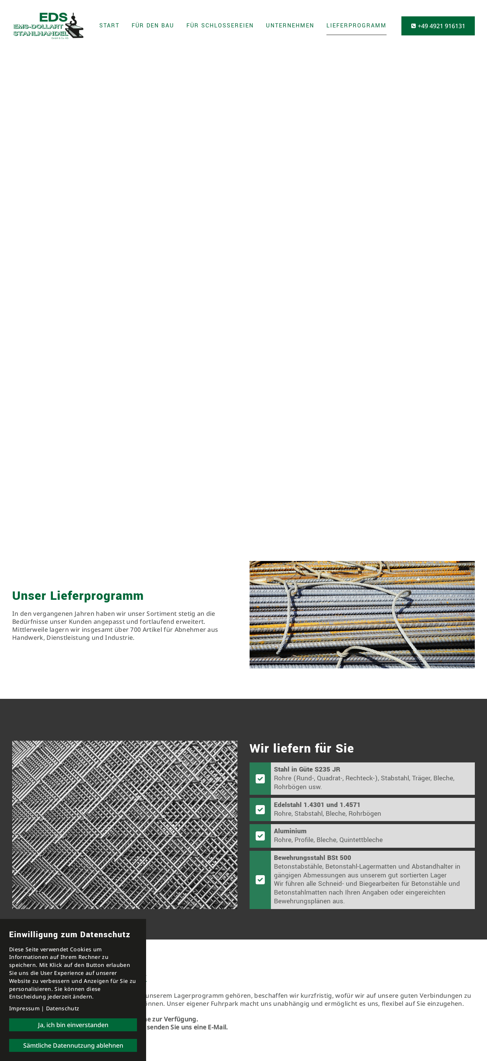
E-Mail (217, 1027)
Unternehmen (290, 26)
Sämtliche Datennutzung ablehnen (73, 1045)
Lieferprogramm (356, 26)
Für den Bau (153, 26)
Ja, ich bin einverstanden (73, 1025)
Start (109, 26)
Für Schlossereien (220, 26)
